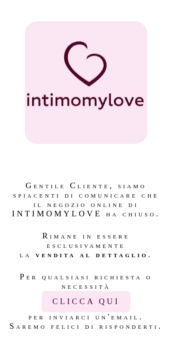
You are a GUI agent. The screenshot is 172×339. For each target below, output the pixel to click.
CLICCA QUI (86, 301)
